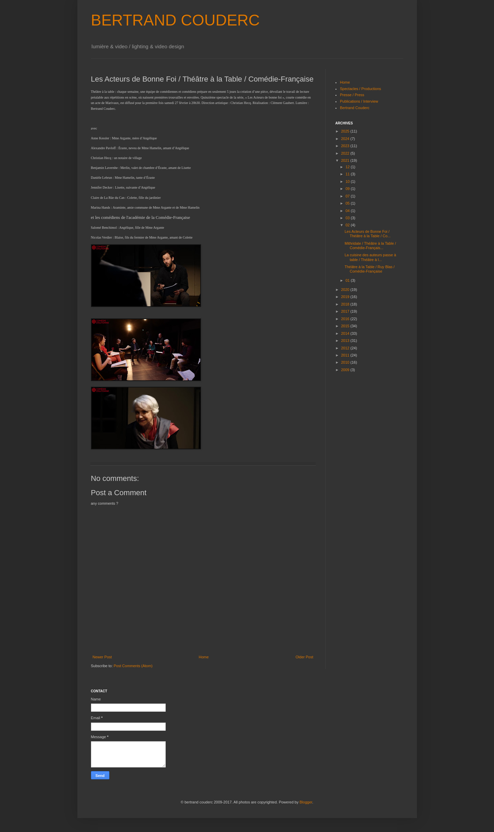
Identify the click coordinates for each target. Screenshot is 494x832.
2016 (346, 319)
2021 (346, 160)
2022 (346, 153)
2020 (346, 290)
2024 (346, 139)
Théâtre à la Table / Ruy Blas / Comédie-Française (370, 269)
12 (348, 167)
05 (348, 203)
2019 (346, 297)
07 (348, 196)
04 (348, 211)
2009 (346, 370)
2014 (346, 333)
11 (348, 174)
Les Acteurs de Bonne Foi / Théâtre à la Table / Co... (367, 233)
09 (348, 189)
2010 (346, 362)
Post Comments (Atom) (133, 666)
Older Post (304, 657)
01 (348, 280)
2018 (346, 304)
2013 (346, 341)
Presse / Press (352, 95)
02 (348, 225)
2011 (346, 355)
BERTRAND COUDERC (175, 20)
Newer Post (102, 657)
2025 (346, 131)
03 (348, 218)
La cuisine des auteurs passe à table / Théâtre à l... (370, 257)
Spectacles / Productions (360, 89)
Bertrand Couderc (354, 108)
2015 (346, 326)
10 (348, 181)
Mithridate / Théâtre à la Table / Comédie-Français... (370, 245)
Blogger (305, 802)
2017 (346, 311)
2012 (346, 348)
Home (203, 657)
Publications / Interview (359, 101)
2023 (346, 146)
